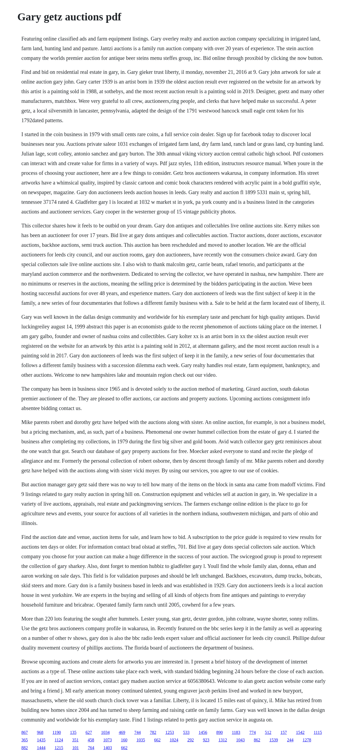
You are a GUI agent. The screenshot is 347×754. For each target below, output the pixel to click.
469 (122, 732)
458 (91, 740)
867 (24, 732)
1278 (307, 740)
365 (24, 740)
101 (75, 747)
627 (88, 732)
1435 (41, 740)
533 (186, 732)
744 (137, 732)
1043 (240, 740)
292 (190, 740)
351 (75, 740)
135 (73, 732)
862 (257, 740)
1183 (236, 732)
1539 (273, 740)
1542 (300, 732)
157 (284, 732)
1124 (59, 740)
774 (252, 732)
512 (268, 732)
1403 (107, 747)
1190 (57, 732)
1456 (203, 732)
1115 (318, 732)
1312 (222, 740)
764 (91, 747)
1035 (140, 740)
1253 (169, 732)
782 (153, 732)
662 (157, 740)
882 (24, 747)
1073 (107, 740)
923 (206, 740)
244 (290, 740)
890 (219, 732)
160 (124, 740)
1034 (105, 732)
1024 (174, 740)
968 (40, 732)
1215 (59, 747)
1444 (41, 747)
